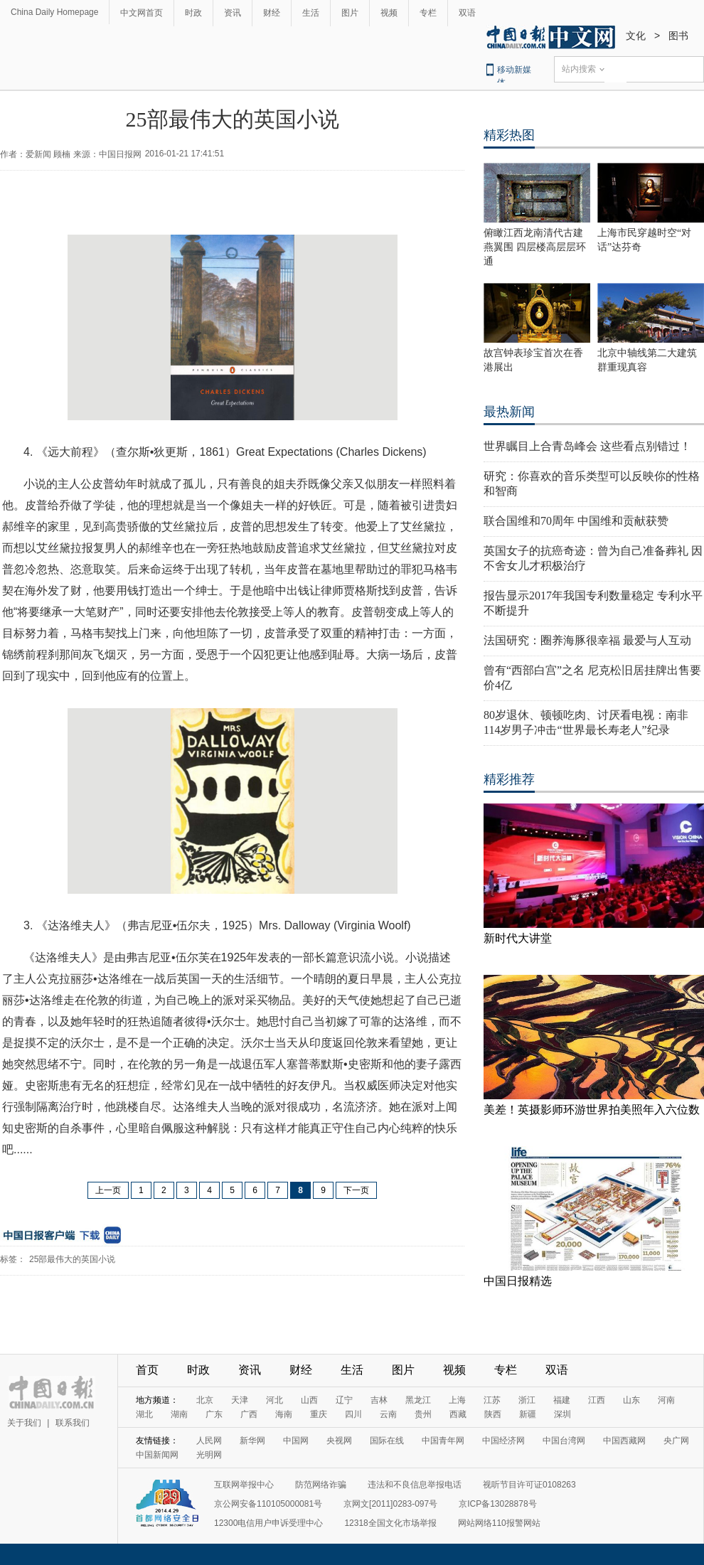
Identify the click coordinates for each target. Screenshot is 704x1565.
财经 (271, 13)
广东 (214, 1414)
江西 (596, 1400)
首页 (147, 1370)
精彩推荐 (509, 779)
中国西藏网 (624, 1441)
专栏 (428, 13)
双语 (467, 13)
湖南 (179, 1414)
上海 (457, 1400)
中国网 (296, 1441)
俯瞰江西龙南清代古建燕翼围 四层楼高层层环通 (535, 247)
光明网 (209, 1455)
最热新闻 (509, 412)
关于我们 (24, 1423)
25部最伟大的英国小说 (72, 1259)
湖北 (144, 1414)
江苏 (492, 1400)
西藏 (457, 1414)
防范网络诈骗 (320, 1485)
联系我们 (72, 1423)
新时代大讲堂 (518, 938)
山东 (631, 1400)
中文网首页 (141, 13)
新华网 (252, 1441)
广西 (248, 1414)
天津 (239, 1400)
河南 (666, 1400)
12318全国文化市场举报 (390, 1523)
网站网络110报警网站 (499, 1523)
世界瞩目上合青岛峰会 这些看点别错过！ (587, 446)
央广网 (676, 1441)
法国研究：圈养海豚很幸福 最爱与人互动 (587, 640)
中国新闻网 (157, 1455)
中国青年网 (443, 1441)
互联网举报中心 (244, 1485)
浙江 (526, 1400)
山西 (309, 1400)
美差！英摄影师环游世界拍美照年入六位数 (592, 1110)
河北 (274, 1400)
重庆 (318, 1414)
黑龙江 (418, 1400)
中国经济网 (503, 1441)
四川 (353, 1414)
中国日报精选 (518, 1281)
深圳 (562, 1414)
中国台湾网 (564, 1441)
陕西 (492, 1414)
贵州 (423, 1414)
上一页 (108, 1190)
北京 (204, 1400)
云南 (388, 1414)
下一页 (356, 1190)
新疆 (527, 1414)
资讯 (232, 13)
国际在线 (387, 1441)
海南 (283, 1414)
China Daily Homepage (54, 12)
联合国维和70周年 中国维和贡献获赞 (576, 521)
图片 (349, 13)
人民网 (209, 1441)
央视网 (339, 1441)
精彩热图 (509, 135)
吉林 (379, 1400)
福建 (561, 1400)
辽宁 (344, 1400)
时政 (193, 13)
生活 (310, 13)
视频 (389, 13)
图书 (678, 35)
